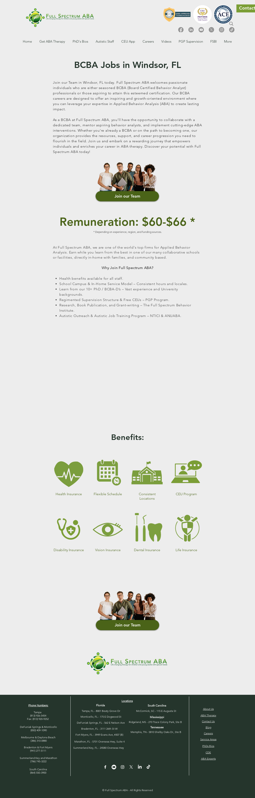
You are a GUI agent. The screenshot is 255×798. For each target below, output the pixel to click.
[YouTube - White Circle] (114, 767)
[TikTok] (231, 29)
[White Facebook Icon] (105, 767)
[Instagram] (221, 29)
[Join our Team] (127, 196)
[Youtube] (201, 29)
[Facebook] (181, 29)
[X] (211, 29)
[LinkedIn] (191, 29)
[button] (148, 41)
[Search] (231, 23)
